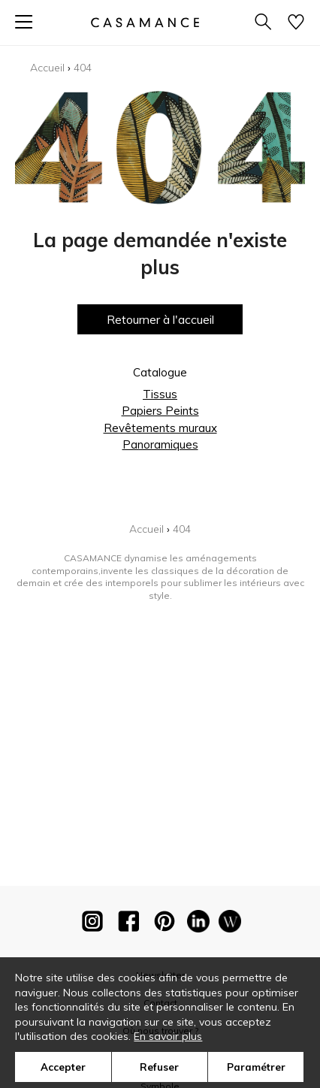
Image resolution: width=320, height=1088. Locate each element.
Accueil (47, 67)
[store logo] (145, 22)
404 (83, 67)
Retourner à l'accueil (160, 319)
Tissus (160, 394)
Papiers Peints (160, 410)
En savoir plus (168, 1036)
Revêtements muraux (160, 428)
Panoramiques (160, 444)
